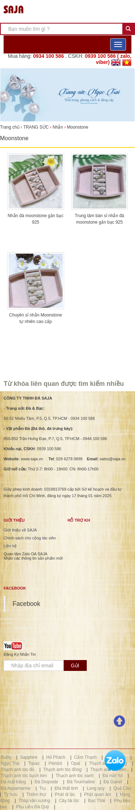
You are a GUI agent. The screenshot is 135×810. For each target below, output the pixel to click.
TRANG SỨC (36, 127)
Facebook (26, 603)
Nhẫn (58, 127)
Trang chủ (10, 127)
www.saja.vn (32, 459)
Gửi (75, 665)
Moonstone (77, 127)
